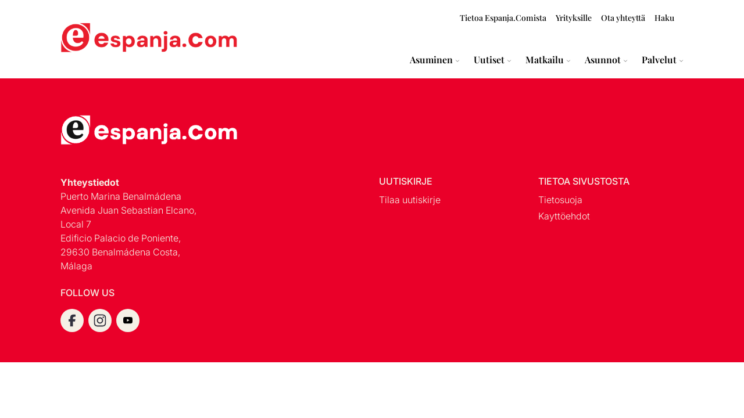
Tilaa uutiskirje (410, 200)
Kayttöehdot (564, 216)
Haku (664, 17)
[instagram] (100, 320)
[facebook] (72, 320)
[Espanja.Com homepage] (88, 39)
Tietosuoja (560, 200)
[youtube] (128, 320)
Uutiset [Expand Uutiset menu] (489, 59)
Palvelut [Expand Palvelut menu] (659, 59)
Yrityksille (574, 17)
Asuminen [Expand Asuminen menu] (431, 59)
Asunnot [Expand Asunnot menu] (603, 59)
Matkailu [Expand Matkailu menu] (544, 59)
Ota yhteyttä (623, 17)
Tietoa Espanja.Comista (503, 17)
